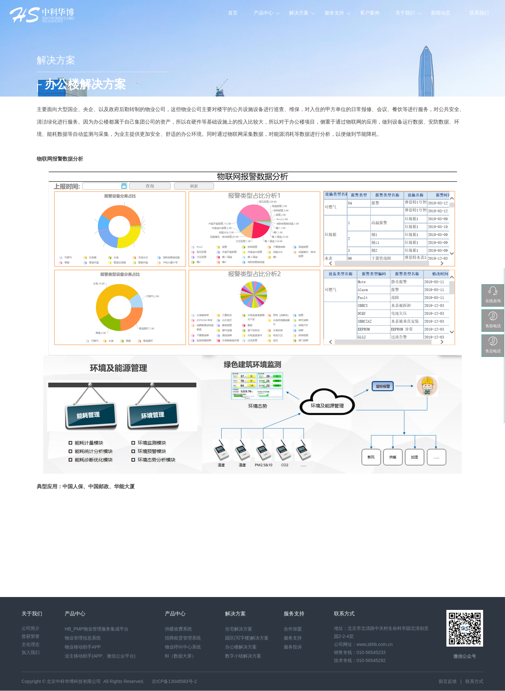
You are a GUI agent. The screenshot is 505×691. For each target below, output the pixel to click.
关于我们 (405, 12)
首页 (233, 12)
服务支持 (334, 12)
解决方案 (299, 12)
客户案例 (369, 12)
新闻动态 (440, 12)
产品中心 (263, 12)
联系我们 (479, 12)
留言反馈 (448, 681)
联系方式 (474, 681)
